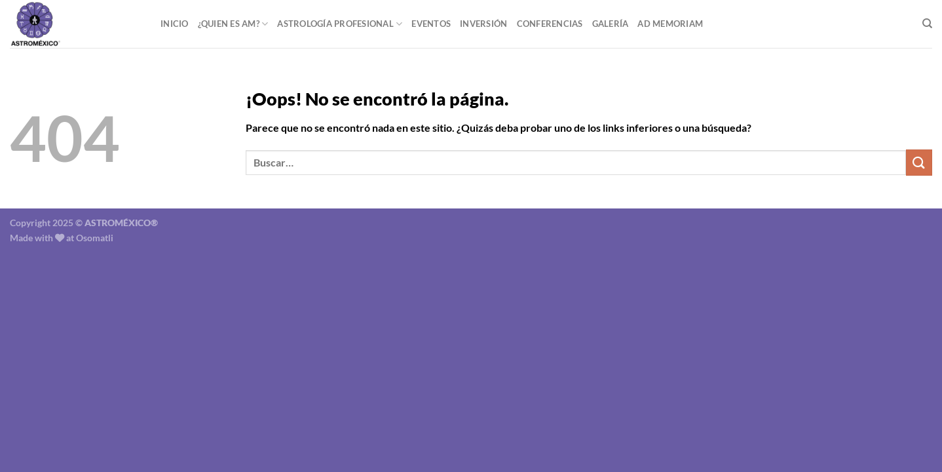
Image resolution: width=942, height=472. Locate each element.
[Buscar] (927, 23)
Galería (610, 23)
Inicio (174, 23)
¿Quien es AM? (233, 24)
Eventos (431, 23)
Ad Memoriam (670, 23)
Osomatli (94, 237)
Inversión (483, 23)
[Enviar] (919, 162)
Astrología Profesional (339, 24)
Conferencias (550, 23)
